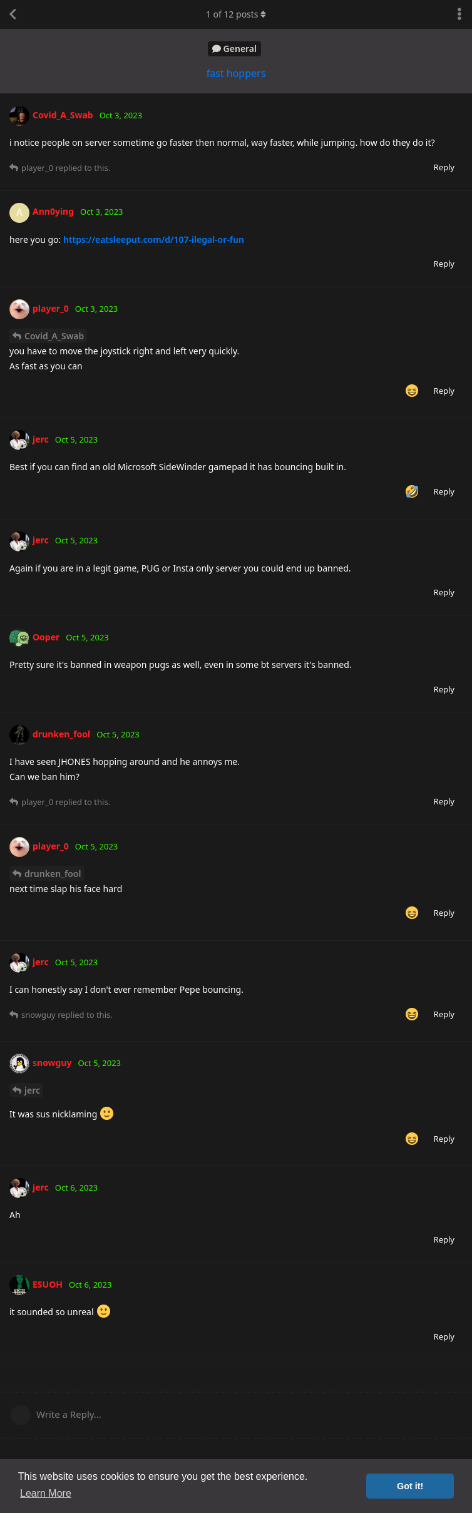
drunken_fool (52, 874)
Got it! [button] (410, 1486)
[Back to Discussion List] (12, 14)
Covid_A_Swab (54, 336)
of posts (236, 14)
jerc (32, 1090)
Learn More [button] (45, 1493)
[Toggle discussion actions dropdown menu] (459, 14)
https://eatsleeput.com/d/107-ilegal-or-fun (153, 239)
